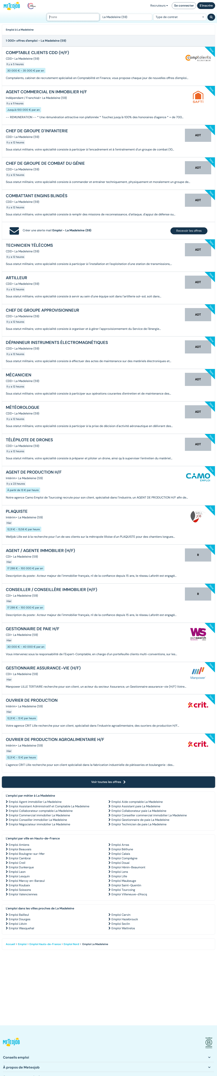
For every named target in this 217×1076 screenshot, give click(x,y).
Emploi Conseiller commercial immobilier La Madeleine (149, 815)
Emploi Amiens (19, 845)
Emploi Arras (120, 845)
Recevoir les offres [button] (189, 231)
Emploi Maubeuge (124, 881)
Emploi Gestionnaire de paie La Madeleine (140, 820)
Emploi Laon (17, 872)
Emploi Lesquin (19, 876)
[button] (11, 1042)
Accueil (10, 944)
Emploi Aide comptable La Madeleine (137, 802)
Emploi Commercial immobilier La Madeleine (39, 815)
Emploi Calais (121, 854)
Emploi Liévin (18, 924)
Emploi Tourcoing (123, 890)
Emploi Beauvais (20, 849)
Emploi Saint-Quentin (126, 885)
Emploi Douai (121, 863)
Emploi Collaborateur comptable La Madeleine (41, 811)
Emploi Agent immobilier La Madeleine (35, 802)
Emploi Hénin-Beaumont (128, 867)
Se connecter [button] (184, 6)
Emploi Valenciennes (23, 894)
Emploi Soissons (20, 890)
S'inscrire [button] (206, 6)
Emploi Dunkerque (21, 867)
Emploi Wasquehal (21, 928)
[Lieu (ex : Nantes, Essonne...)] (126, 17)
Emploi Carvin (121, 915)
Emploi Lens (120, 872)
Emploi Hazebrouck (125, 919)
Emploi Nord (71, 944)
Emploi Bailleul (19, 915)
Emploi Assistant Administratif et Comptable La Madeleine (49, 806)
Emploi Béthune (122, 849)
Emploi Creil (17, 863)
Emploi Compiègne (124, 858)
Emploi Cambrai (20, 858)
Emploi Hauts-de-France (45, 944)
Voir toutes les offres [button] (108, 782)
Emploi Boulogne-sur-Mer (27, 854)
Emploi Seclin (121, 924)
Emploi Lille (119, 876)
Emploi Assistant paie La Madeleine (136, 806)
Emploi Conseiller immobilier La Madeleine (38, 820)
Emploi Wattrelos (123, 928)
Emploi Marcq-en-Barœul (27, 881)
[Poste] (73, 17)
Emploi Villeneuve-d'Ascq (129, 894)
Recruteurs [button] (159, 6)
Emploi (22, 944)
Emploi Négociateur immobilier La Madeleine (39, 824)
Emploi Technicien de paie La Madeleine (139, 824)
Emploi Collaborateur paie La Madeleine (139, 811)
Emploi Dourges (19, 919)
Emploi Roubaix (19, 885)
